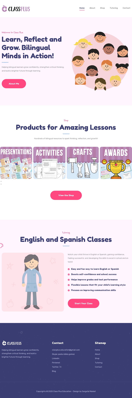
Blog (54, 371)
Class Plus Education (62, 391)
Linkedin (55, 358)
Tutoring (114, 8)
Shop (102, 8)
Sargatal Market (89, 391)
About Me (14, 83)
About (92, 8)
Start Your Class (83, 303)
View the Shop (66, 195)
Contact (126, 8)
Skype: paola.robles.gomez (63, 354)
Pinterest (56, 363)
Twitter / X (56, 367)
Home (82, 8)
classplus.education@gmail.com (66, 350)
